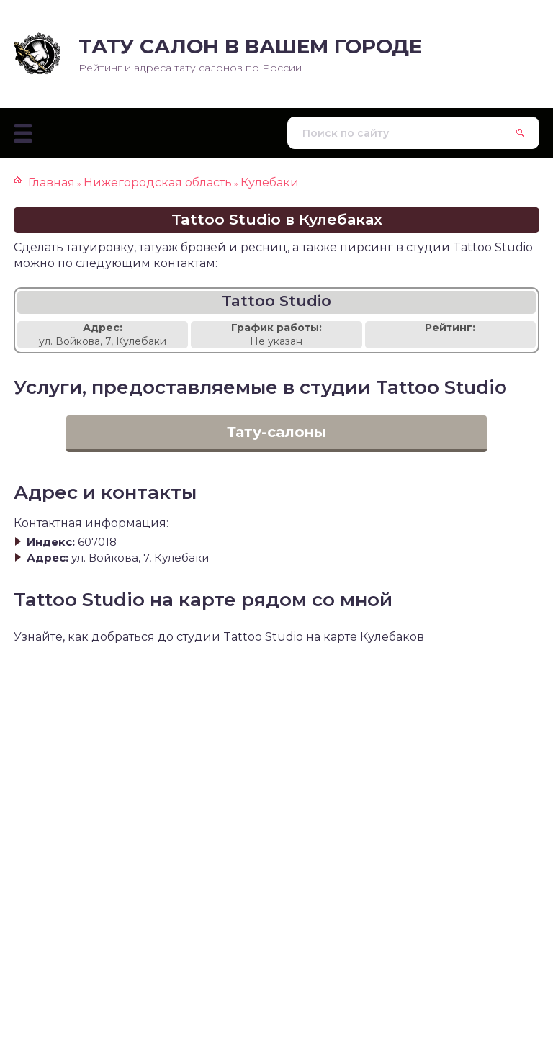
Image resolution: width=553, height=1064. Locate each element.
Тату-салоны (276, 432)
